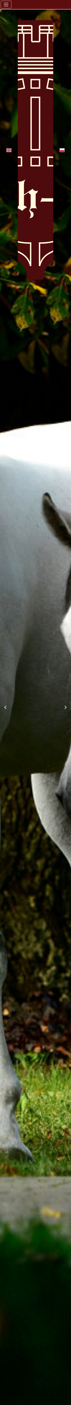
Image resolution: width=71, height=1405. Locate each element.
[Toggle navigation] (6, 4)
